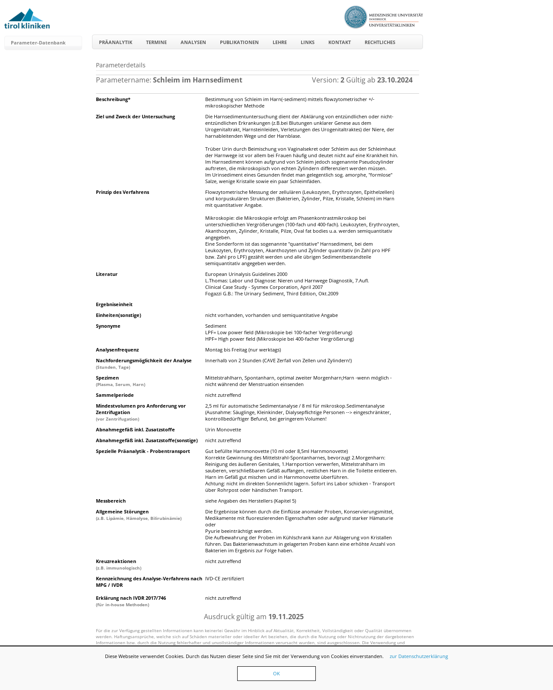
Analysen (193, 42)
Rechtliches (380, 42)
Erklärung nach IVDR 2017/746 (131, 601)
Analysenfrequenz (117, 349)
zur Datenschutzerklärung (419, 656)
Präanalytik (115, 42)
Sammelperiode (115, 395)
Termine (156, 42)
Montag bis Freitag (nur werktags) (243, 349)
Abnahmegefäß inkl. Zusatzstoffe (135, 429)
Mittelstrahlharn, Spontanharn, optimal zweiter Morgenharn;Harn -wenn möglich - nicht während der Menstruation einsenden (298, 380)
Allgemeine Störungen (138, 514)
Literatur (107, 274)
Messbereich (111, 500)
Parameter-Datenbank (38, 42)
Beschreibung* (113, 99)
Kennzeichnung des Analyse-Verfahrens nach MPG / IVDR (149, 581)
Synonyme (108, 326)
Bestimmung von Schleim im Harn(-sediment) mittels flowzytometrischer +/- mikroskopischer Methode (290, 102)
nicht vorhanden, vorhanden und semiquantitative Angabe (271, 315)
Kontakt (339, 42)
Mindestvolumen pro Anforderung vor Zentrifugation (141, 412)
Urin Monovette (223, 429)
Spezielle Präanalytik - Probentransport (143, 451)
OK (276, 673)
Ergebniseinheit (114, 304)
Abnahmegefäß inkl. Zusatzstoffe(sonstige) (147, 440)
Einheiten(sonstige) (118, 315)
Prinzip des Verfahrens (122, 192)
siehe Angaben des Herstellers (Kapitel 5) (250, 500)
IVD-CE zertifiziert (224, 578)
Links (308, 42)
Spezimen (120, 380)
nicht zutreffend (223, 395)
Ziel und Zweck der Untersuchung (135, 116)
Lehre (280, 42)
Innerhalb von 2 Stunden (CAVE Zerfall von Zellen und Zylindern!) (278, 360)
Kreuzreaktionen (118, 564)
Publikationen (239, 42)
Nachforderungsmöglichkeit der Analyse (144, 363)
